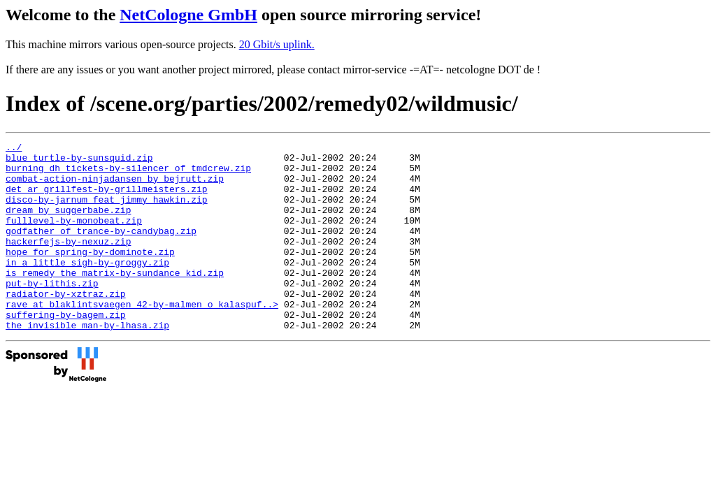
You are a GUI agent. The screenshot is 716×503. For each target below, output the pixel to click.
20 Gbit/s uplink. (277, 44)
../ (14, 149)
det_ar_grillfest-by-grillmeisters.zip (107, 199)
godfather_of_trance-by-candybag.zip (101, 249)
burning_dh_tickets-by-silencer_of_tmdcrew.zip (128, 174)
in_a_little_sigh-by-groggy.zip (87, 287)
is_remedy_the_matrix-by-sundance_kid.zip (115, 299)
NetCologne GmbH (188, 15)
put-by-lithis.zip (52, 312)
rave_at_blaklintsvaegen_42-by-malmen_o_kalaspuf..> (142, 337)
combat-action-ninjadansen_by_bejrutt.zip (115, 186)
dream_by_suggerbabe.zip (68, 224)
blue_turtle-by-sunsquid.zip (79, 161)
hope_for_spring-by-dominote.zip (90, 274)
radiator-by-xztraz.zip (66, 325)
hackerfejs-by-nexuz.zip (68, 262)
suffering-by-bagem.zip (66, 350)
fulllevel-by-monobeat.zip (74, 237)
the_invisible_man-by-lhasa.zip (87, 362)
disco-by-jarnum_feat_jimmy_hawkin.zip (107, 211)
